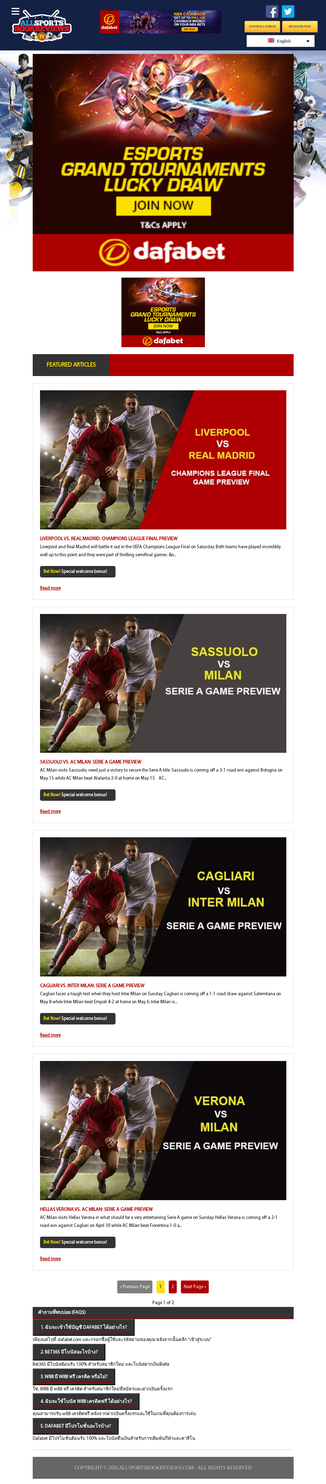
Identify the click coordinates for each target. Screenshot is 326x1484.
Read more (50, 588)
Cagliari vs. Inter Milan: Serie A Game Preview (92, 986)
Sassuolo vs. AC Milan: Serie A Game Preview (90, 762)
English (289, 40)
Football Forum (262, 26)
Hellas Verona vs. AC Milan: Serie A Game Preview (96, 1209)
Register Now (300, 26)
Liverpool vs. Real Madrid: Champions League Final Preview (108, 539)
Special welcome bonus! (75, 571)
